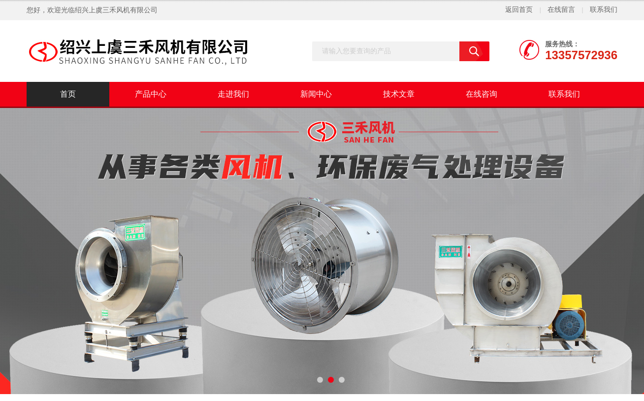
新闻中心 (316, 94)
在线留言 (561, 9)
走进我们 (233, 94)
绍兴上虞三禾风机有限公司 (116, 10)
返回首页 (519, 9)
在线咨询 (481, 94)
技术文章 (399, 94)
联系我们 (603, 9)
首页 (68, 94)
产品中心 (150, 94)
